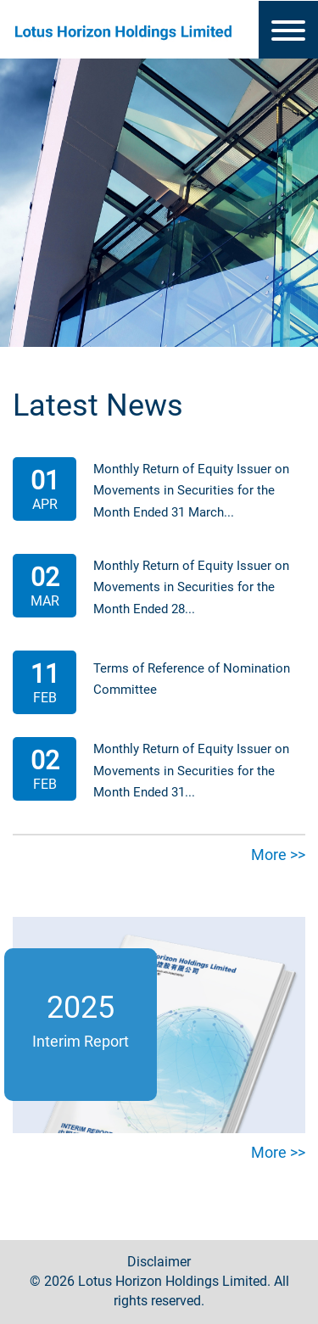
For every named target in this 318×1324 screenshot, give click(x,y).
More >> (278, 854)
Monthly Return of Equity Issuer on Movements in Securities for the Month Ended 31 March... (191, 490)
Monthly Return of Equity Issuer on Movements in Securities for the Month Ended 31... (191, 770)
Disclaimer (159, 1262)
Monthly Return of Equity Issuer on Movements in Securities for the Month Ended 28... (191, 587)
